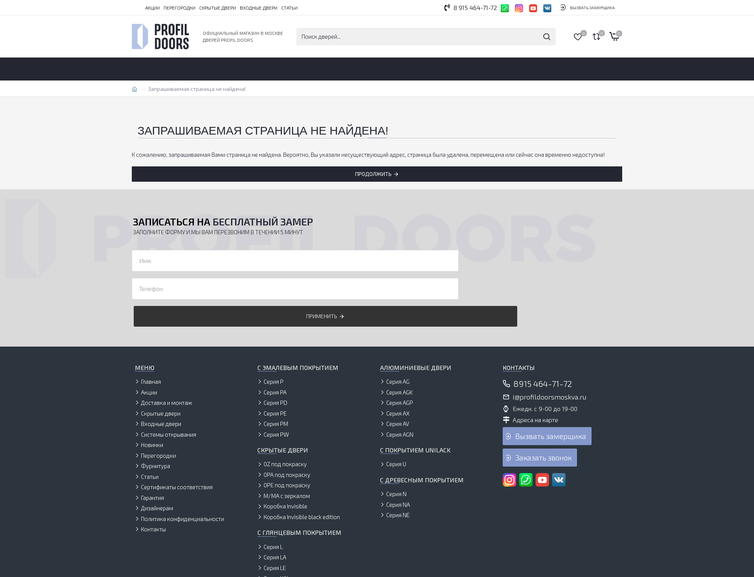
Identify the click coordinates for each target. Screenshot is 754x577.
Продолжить (373, 174)
